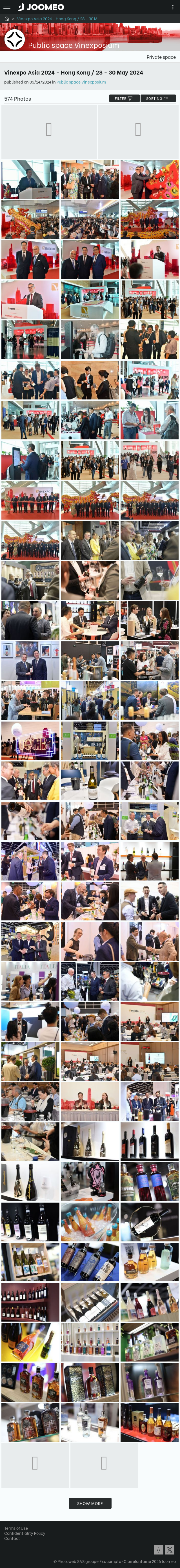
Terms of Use (16, 1528)
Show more (90, 1503)
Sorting (158, 98)
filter (124, 98)
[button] (15, 1539)
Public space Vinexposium (81, 82)
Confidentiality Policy (24, 1533)
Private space (161, 56)
